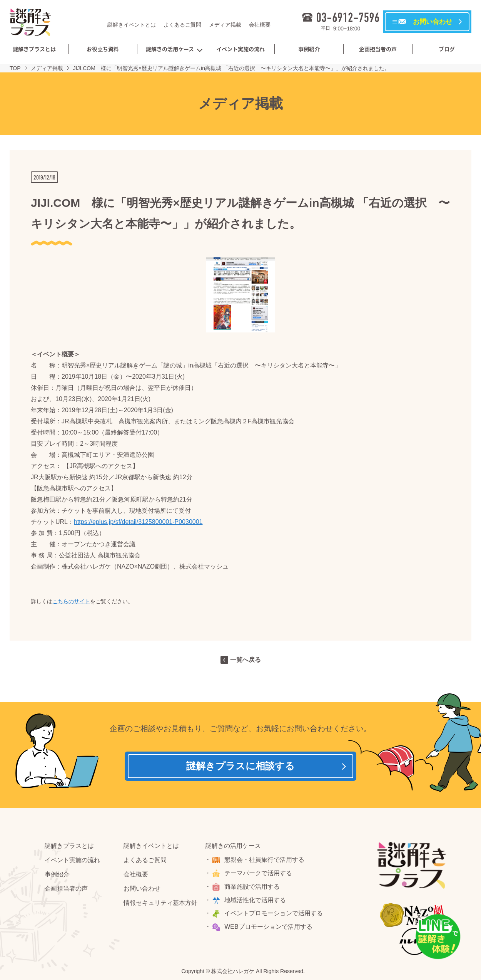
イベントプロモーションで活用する (274, 914)
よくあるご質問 (182, 25)
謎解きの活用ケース (170, 49)
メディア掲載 (225, 25)
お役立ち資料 (103, 49)
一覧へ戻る (245, 659)
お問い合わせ (142, 889)
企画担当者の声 (378, 49)
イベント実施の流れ (240, 49)
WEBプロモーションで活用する (269, 928)
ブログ (447, 49)
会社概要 (260, 25)
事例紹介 (309, 49)
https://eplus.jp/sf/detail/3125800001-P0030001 (138, 522)
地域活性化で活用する (256, 901)
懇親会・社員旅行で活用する (265, 861)
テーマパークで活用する (259, 874)
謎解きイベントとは (131, 25)
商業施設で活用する (253, 887)
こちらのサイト (71, 601)
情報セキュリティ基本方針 (160, 904)
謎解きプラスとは (34, 49)
